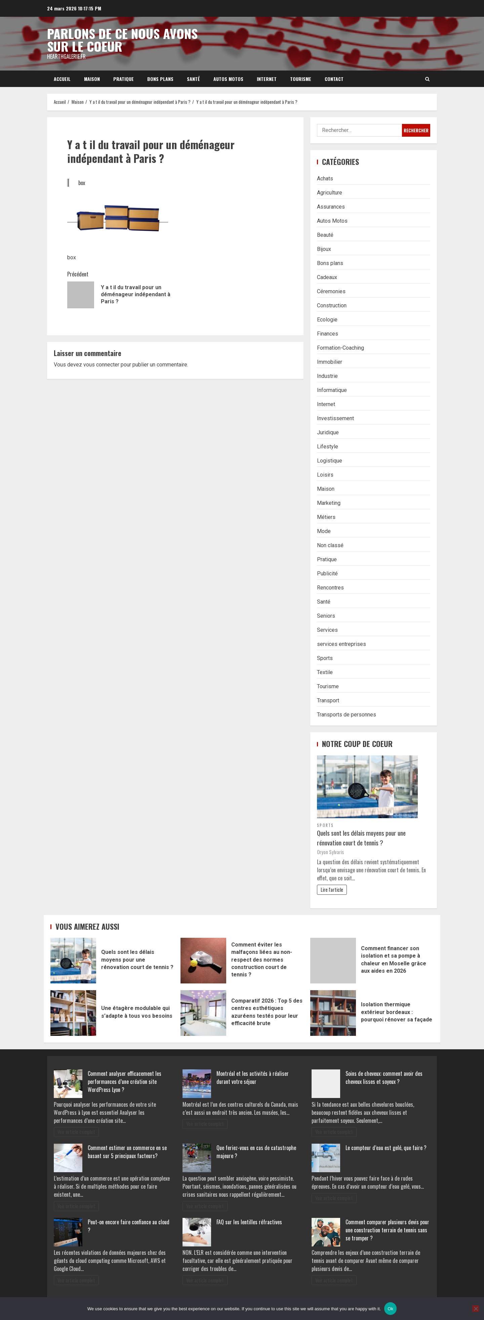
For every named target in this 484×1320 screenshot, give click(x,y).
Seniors (326, 616)
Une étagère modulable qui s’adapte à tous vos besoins (73, 1013)
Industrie (327, 376)
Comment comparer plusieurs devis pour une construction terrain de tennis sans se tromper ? (387, 1230)
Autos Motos (228, 78)
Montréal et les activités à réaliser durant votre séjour (252, 1077)
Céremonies (331, 291)
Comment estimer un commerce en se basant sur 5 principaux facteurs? (127, 1152)
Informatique (332, 390)
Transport (328, 700)
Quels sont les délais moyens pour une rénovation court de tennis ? (361, 837)
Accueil (62, 78)
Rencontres (330, 587)
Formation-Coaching (340, 348)
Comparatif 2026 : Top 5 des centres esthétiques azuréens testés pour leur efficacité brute (203, 1013)
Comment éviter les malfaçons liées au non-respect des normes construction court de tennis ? (203, 960)
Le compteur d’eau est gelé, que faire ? (386, 1148)
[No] (475, 1308)
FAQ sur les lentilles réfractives (249, 1222)
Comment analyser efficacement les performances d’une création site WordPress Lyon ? (124, 1081)
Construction (332, 305)
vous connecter (101, 364)
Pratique (123, 78)
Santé (193, 78)
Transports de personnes (346, 714)
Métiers (326, 517)
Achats (325, 178)
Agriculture (329, 192)
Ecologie (327, 319)
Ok (390, 1308)
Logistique (329, 460)
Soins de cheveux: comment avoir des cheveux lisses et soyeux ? (384, 1077)
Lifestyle (327, 446)
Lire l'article (332, 889)
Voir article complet (76, 1131)
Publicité (327, 573)
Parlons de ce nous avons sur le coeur (122, 39)
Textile (325, 672)
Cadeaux (327, 277)
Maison (92, 78)
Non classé (330, 545)
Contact (334, 78)
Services (327, 630)
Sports (325, 658)
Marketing (328, 503)
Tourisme (300, 78)
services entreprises (341, 644)
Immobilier (329, 362)
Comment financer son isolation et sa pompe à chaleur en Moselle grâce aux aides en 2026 (333, 960)
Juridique (328, 432)
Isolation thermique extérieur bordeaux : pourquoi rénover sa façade (333, 1013)
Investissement (335, 418)
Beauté (325, 235)
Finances (327, 334)
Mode (324, 531)
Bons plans (160, 78)
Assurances (331, 207)
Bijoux (324, 249)
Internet (267, 78)
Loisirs (325, 475)
